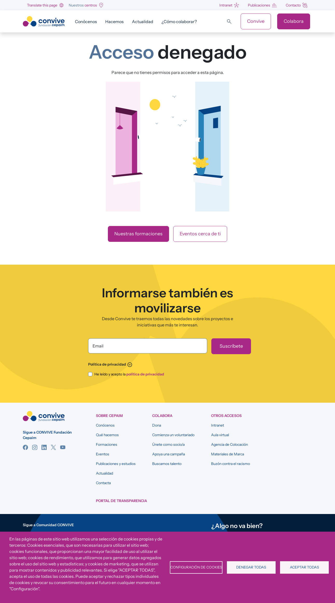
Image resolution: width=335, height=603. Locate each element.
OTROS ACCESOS (226, 415)
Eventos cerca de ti (200, 234)
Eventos (102, 454)
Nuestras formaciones (138, 234)
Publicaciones (259, 5)
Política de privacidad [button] (110, 364)
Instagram (34, 447)
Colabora (294, 21)
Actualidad (142, 21)
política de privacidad (145, 374)
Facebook (25, 447)
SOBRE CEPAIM (109, 415)
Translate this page (42, 5)
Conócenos (86, 21)
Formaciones (106, 444)
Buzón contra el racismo (230, 463)
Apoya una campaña (168, 454)
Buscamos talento (167, 463)
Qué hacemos (107, 435)
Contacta (103, 483)
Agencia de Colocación (229, 444)
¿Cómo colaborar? (179, 21)
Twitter (53, 447)
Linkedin (44, 447)
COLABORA (162, 415)
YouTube (62, 447)
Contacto (293, 5)
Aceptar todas (304, 567)
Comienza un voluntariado (173, 435)
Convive (255, 21)
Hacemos (114, 21)
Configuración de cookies (196, 567)
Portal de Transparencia (121, 500)
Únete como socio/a (168, 444)
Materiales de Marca (227, 454)
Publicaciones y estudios (116, 463)
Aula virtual (220, 435)
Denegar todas (251, 567)
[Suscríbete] (231, 346)
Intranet (225, 5)
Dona (156, 425)
